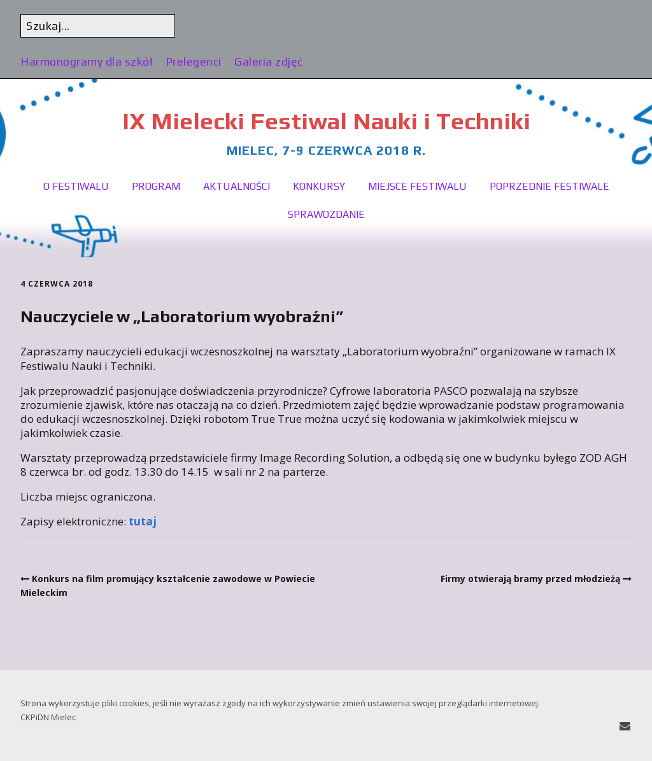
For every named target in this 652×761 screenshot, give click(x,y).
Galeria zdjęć (268, 61)
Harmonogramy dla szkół (86, 61)
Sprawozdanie (326, 214)
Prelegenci (194, 61)
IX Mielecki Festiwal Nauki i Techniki (326, 120)
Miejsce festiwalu (417, 186)
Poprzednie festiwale (549, 186)
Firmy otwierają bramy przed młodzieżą (530, 579)
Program (156, 186)
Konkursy (319, 186)
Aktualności (236, 186)
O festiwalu (76, 186)
